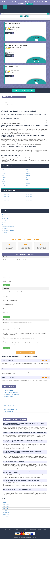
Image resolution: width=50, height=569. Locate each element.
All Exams (16, 529)
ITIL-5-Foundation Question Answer (10, 409)
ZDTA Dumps (5, 522)
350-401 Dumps (6, 506)
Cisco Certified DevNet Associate (8, 226)
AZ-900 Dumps (5, 502)
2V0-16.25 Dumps (5, 204)
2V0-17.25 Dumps (29, 204)
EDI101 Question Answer (8, 390)
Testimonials (32, 529)
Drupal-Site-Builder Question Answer (11, 392)
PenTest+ (4, 224)
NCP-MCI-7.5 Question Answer (9, 400)
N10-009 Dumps (6, 514)
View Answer (6, 285)
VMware (6, 19)
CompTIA (27, 169)
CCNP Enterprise (5, 228)
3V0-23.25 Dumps (5, 200)
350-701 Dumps (6, 508)
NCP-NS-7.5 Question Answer (9, 403)
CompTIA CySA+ (5, 218)
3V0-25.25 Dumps (29, 196)
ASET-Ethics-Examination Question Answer (12, 405)
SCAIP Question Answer (8, 411)
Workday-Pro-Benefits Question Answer (11, 394)
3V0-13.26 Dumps (5, 196)
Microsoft (28, 173)
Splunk (3, 185)
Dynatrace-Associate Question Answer (11, 407)
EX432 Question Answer (8, 398)
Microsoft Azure (5, 220)
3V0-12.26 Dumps (5, 194)
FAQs (21, 529)
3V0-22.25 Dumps (29, 198)
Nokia (3, 175)
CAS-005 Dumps (6, 518)
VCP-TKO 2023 (12, 19)
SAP (26, 177)
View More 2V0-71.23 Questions (25, 352)
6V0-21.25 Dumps (29, 206)
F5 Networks (4, 216)
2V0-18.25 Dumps (5, 206)
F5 (2, 171)
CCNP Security (5, 214)
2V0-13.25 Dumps (5, 202)
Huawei (27, 171)
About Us (10, 529)
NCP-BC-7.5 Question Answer (9, 402)
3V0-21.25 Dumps (5, 198)
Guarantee (26, 529)
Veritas (27, 179)
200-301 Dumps (6, 504)
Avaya (3, 183)
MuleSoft (27, 185)
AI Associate (4, 232)
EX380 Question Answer (8, 396)
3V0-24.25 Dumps (29, 200)
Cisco (3, 169)
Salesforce (4, 177)
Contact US (39, 529)
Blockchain (28, 183)
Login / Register (23, 9)
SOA (3, 179)
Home (2, 19)
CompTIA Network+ (6, 222)
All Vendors (9, 9)
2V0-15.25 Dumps (29, 202)
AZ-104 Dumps (5, 510)
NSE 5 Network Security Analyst (8, 230)
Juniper (3, 173)
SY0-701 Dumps (6, 516)
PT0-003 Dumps (6, 520)
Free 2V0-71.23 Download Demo (23, 90)
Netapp (27, 181)
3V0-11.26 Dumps (29, 194)
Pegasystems (28, 175)
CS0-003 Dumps (6, 512)
